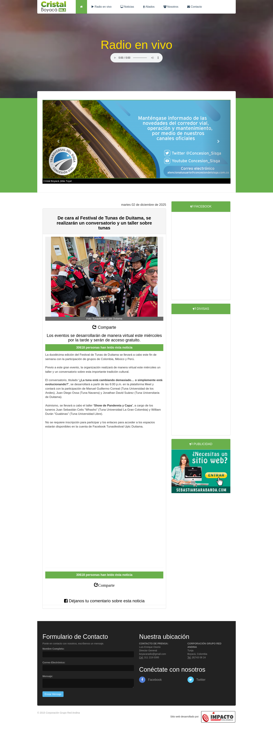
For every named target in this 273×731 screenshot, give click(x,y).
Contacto (194, 6)
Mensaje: (47, 676)
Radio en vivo (101, 6)
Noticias (127, 6)
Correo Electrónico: (53, 662)
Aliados (149, 6)
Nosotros (170, 6)
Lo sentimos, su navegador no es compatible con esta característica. (136, 57)
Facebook (150, 680)
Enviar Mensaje (53, 694)
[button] (56, 139)
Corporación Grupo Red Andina (63, 712)
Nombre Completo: (53, 648)
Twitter (197, 680)
